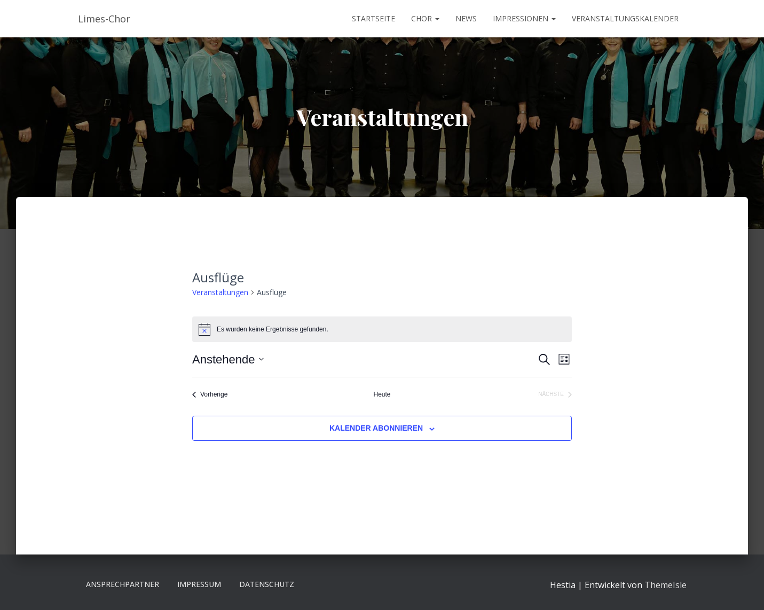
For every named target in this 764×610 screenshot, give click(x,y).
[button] (436, 18)
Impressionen (524, 18)
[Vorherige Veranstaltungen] (209, 394)
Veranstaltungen (220, 292)
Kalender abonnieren (376, 428)
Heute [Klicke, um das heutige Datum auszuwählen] (381, 394)
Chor (425, 18)
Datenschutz (266, 584)
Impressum (199, 584)
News (466, 18)
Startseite (373, 18)
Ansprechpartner (122, 584)
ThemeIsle (665, 585)
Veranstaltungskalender (625, 18)
